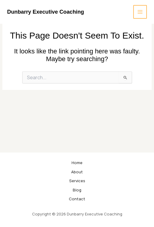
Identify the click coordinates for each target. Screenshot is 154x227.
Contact (77, 198)
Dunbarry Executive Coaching (45, 12)
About (77, 171)
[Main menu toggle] (140, 12)
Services (77, 180)
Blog (77, 190)
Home (77, 162)
